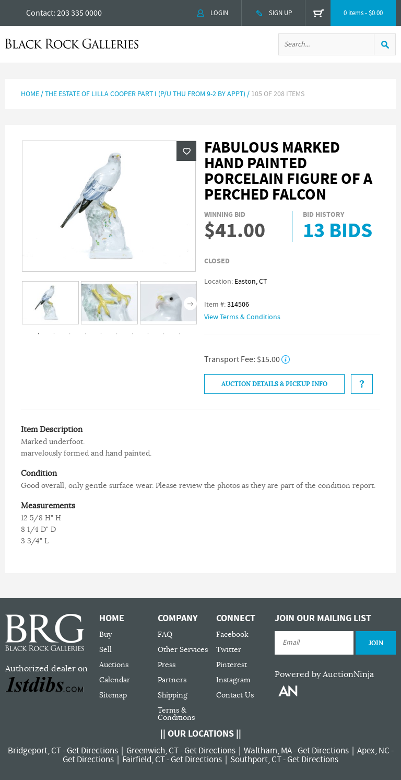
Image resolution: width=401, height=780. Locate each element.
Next (190, 303)
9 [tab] (164, 334)
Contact (39, 13)
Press (166, 664)
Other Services (183, 649)
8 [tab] (148, 334)
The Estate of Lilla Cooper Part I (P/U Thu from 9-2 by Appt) (145, 94)
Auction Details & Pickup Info (274, 384)
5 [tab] (101, 334)
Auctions (113, 664)
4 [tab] (85, 334)
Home (30, 94)
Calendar (114, 680)
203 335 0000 (79, 13)
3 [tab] (70, 334)
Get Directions (92, 750)
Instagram (233, 680)
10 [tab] (179, 334)
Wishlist (186, 151)
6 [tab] (117, 334)
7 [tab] (132, 334)
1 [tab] (38, 334)
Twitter (228, 649)
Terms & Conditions (176, 714)
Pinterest (231, 664)
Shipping (172, 695)
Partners (172, 680)
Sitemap (113, 695)
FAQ (165, 634)
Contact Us (235, 695)
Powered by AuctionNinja (324, 674)
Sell (105, 649)
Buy (105, 634)
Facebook (232, 634)
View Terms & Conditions (242, 317)
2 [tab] (54, 334)
